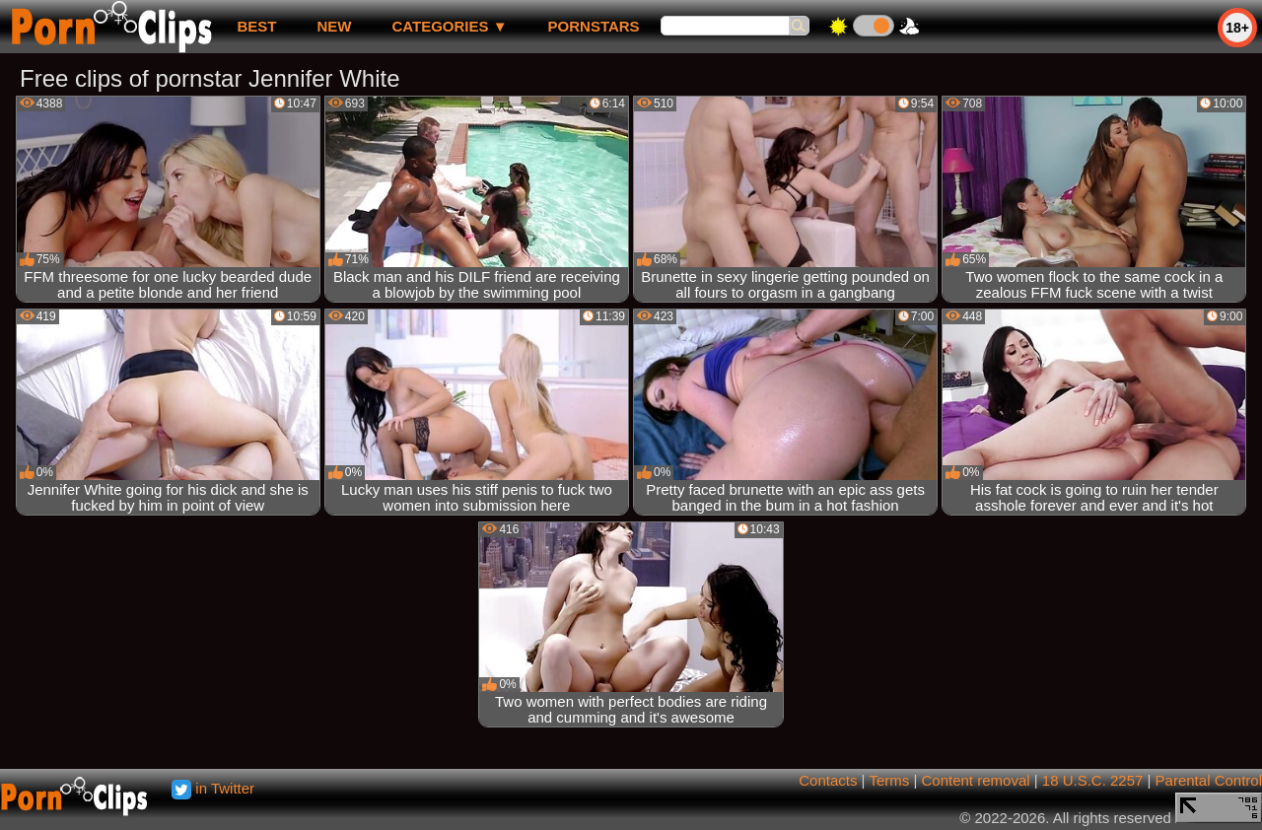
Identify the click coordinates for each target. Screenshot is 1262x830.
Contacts (828, 780)
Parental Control (1209, 780)
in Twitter (213, 788)
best (256, 26)
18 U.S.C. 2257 (1093, 780)
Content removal (976, 780)
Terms (889, 780)
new (333, 26)
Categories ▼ (449, 26)
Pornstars (594, 26)
